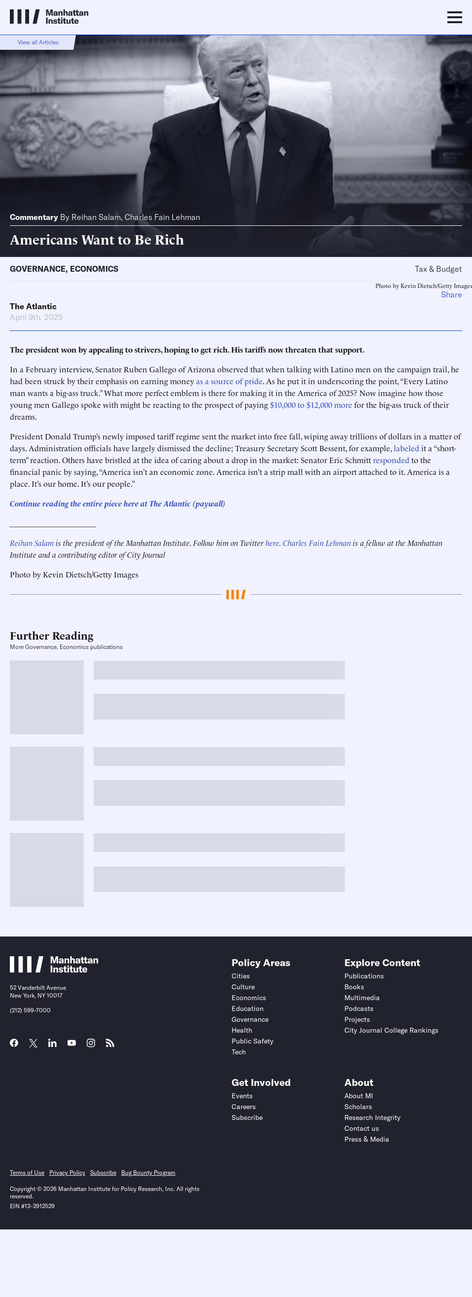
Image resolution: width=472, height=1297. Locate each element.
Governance (38, 269)
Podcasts (358, 1008)
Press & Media (366, 1139)
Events (242, 1095)
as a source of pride (229, 380)
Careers (244, 1106)
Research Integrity (372, 1117)
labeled (406, 447)
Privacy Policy (67, 1172)
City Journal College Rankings (391, 1030)
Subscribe (247, 1117)
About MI (358, 1095)
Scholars (358, 1106)
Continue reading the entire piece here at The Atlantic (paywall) (118, 503)
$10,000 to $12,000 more (311, 404)
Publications (364, 976)
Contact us (361, 1128)
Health (242, 1030)
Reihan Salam (96, 217)
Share (451, 294)
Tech (239, 1051)
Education (248, 1008)
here (272, 542)
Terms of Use (27, 1172)
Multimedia (362, 997)
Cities (241, 976)
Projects (357, 1019)
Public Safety (252, 1041)
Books (354, 986)
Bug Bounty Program (148, 1172)
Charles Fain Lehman (162, 217)
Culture (243, 986)
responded (391, 459)
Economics (94, 269)
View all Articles (38, 42)
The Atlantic (33, 306)
